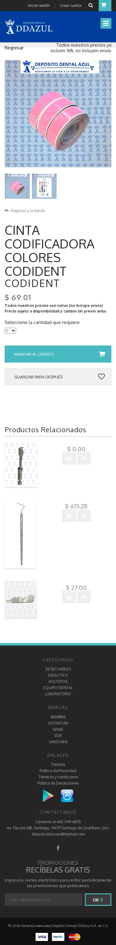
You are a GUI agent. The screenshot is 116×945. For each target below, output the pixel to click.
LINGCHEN (58, 741)
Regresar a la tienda (25, 210)
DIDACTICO (58, 675)
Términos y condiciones (58, 777)
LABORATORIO (58, 694)
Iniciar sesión (39, 5)
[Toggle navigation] (106, 23)
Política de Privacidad (58, 770)
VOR (58, 735)
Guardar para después (59, 376)
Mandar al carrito (59, 354)
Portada (58, 764)
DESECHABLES (58, 669)
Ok (98, 899)
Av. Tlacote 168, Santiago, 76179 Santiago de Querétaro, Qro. (58, 828)
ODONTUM (58, 723)
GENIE (58, 729)
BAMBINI (58, 717)
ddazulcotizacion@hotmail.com (58, 834)
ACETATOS (58, 681)
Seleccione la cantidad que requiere (42, 322)
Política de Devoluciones (58, 783)
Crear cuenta (70, 5)
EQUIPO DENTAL (58, 687)
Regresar (14, 48)
